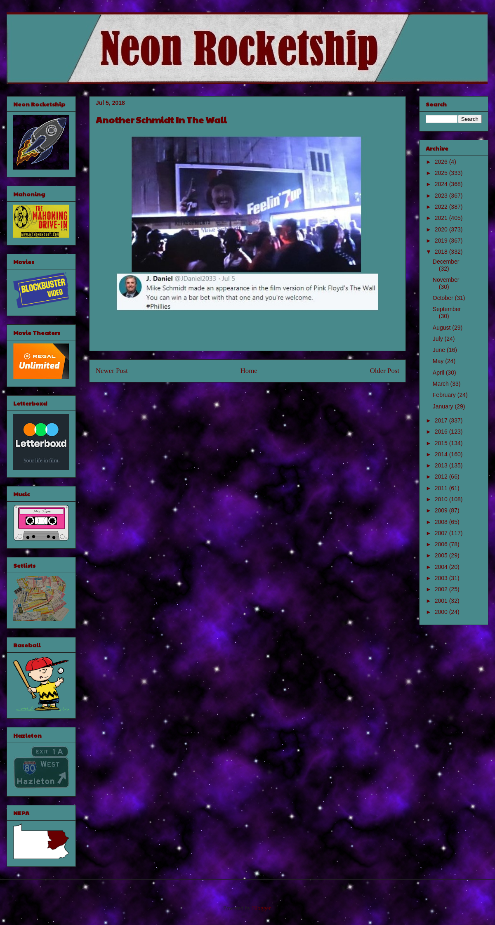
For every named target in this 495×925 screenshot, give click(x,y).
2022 (442, 206)
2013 (442, 465)
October (444, 298)
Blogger (261, 908)
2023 (442, 195)
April (439, 372)
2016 (442, 431)
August (442, 327)
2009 (442, 510)
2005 (442, 555)
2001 (442, 600)
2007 (442, 533)
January (444, 406)
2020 (442, 229)
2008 (442, 522)
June (440, 350)
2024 (442, 184)
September (447, 309)
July (439, 338)
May (439, 361)
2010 (442, 499)
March (441, 383)
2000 (442, 612)
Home (248, 371)
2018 (442, 251)
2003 (442, 578)
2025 (442, 173)
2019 (442, 240)
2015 (442, 443)
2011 (442, 488)
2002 (442, 589)
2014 (442, 454)
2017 (442, 420)
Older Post (384, 371)
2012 (442, 476)
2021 (442, 218)
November (446, 279)
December (446, 261)
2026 (442, 161)
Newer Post (112, 371)
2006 (442, 544)
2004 (442, 567)
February (445, 395)
